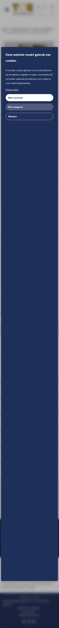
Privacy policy (12, 90)
